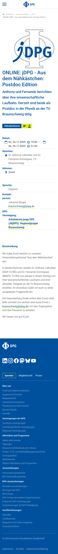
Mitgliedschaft (25, 375)
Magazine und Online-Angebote (17, 522)
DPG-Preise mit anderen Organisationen (21, 497)
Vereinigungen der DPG (13, 418)
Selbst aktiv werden (11, 440)
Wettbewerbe (8, 459)
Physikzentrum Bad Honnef (15, 406)
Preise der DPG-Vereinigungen (16, 501)
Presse (38, 375)
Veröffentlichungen (11, 510)
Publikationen (8, 518)
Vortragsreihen (9, 455)
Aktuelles (6, 515)
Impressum (7, 549)
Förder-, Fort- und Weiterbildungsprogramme (23, 451)
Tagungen (7, 444)
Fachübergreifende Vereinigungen (18, 427)
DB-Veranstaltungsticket (14, 476)
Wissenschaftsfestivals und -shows (19, 448)
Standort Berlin (9, 410)
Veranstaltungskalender (13, 473)
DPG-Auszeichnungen (13, 481)
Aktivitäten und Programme (15, 435)
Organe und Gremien (12, 394)
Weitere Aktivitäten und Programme (19, 463)
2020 (33, 14)
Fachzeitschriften (10, 526)
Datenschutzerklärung (37, 549)
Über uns (6, 386)
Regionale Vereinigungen (14, 430)
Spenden (9, 375)
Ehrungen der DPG (11, 490)
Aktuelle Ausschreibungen (14, 486)
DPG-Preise (7, 494)
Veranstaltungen (22, 14)
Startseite (8, 14)
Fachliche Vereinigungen (14, 423)
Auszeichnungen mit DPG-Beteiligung (20, 505)
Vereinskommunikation (13, 402)
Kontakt (6, 413)
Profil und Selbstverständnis (15, 390)
